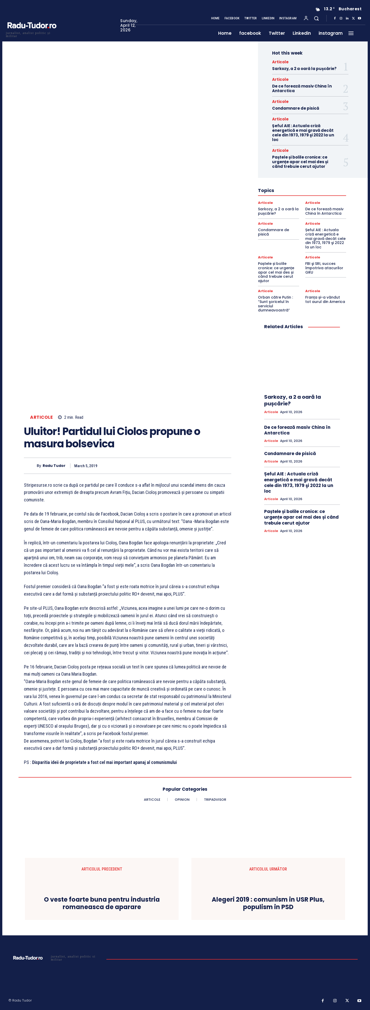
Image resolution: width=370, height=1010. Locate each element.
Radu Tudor (54, 466)
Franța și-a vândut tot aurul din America (325, 299)
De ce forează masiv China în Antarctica (302, 88)
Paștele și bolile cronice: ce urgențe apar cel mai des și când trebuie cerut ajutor (300, 161)
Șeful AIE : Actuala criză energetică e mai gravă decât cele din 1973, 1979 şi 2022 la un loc (303, 132)
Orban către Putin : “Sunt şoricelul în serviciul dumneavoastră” (275, 304)
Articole (41, 417)
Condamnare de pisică (295, 108)
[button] (316, 18)
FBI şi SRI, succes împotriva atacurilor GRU (324, 268)
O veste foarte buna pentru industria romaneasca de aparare (102, 903)
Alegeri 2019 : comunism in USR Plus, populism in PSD (268, 903)
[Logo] (56, 958)
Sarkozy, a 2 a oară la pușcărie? (304, 68)
